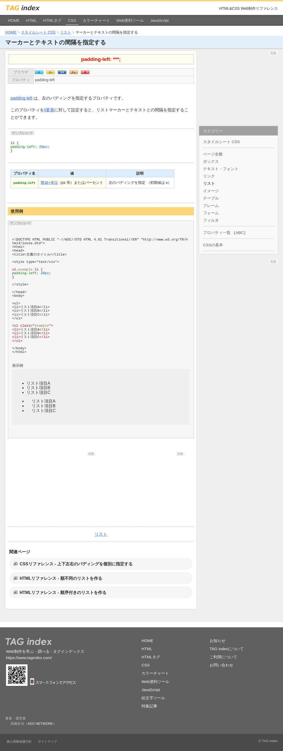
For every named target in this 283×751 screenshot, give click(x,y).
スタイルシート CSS (38, 32)
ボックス (211, 161)
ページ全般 (213, 154)
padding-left (45, 80)
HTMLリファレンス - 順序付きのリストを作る (63, 592)
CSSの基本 (213, 245)
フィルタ (211, 220)
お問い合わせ (221, 665)
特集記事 (149, 706)
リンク (209, 176)
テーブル (211, 198)
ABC (240, 232)
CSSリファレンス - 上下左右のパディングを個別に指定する (76, 564)
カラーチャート (96, 20)
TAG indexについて (227, 648)
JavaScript (159, 20)
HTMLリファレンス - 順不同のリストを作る (61, 578)
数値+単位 (49, 182)
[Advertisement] (56, 488)
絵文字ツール (153, 698)
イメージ (211, 191)
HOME (14, 20)
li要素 (49, 110)
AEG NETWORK (40, 724)
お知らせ (217, 640)
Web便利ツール (130, 20)
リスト (65, 32)
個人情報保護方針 (19, 741)
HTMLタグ (52, 20)
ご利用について (223, 657)
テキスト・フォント (220, 168)
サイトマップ (47, 741)
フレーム (211, 205)
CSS (72, 20)
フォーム (211, 213)
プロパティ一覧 (217, 232)
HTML (31, 20)
